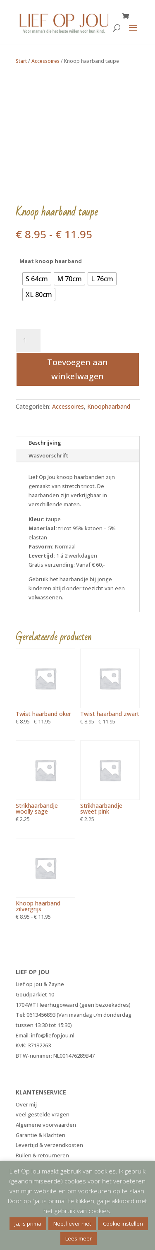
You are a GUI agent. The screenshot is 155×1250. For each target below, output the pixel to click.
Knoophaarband (108, 406)
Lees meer (78, 1238)
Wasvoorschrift (48, 455)
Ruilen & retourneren (42, 1155)
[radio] (37, 279)
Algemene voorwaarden (46, 1124)
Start (21, 61)
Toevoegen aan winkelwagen (77, 369)
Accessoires (45, 61)
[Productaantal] (28, 340)
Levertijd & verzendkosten (49, 1145)
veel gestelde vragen (42, 1114)
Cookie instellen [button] (123, 1223)
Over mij (26, 1104)
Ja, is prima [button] (27, 1223)
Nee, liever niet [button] (72, 1223)
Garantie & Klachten (40, 1135)
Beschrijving (45, 442)
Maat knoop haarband (50, 261)
